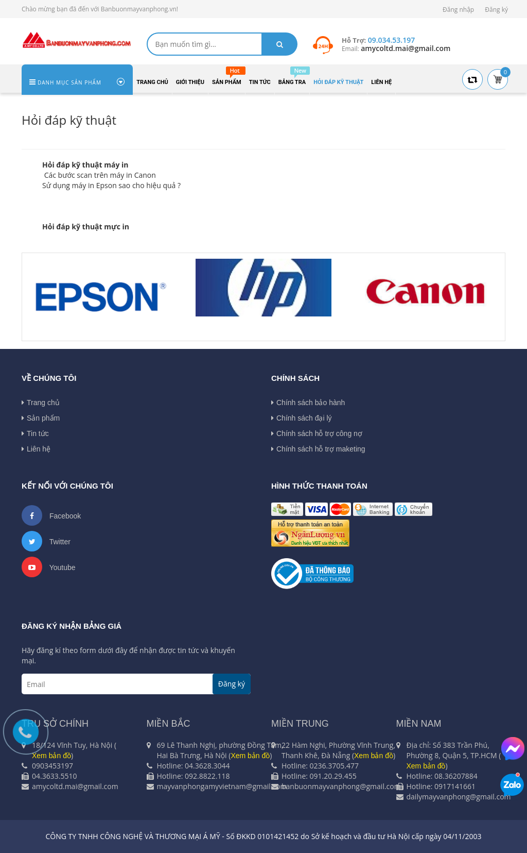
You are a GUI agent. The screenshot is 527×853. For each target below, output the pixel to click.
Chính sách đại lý (301, 418)
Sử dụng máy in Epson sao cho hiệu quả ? (111, 185)
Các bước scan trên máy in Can (94, 175)
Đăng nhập (458, 9)
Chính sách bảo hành (308, 402)
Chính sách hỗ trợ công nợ (316, 433)
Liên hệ (36, 449)
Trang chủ (41, 402)
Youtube (49, 567)
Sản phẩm (41, 418)
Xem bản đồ (250, 755)
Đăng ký (496, 9)
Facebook (51, 515)
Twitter (46, 541)
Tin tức (35, 433)
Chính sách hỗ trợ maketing (318, 449)
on (151, 175)
